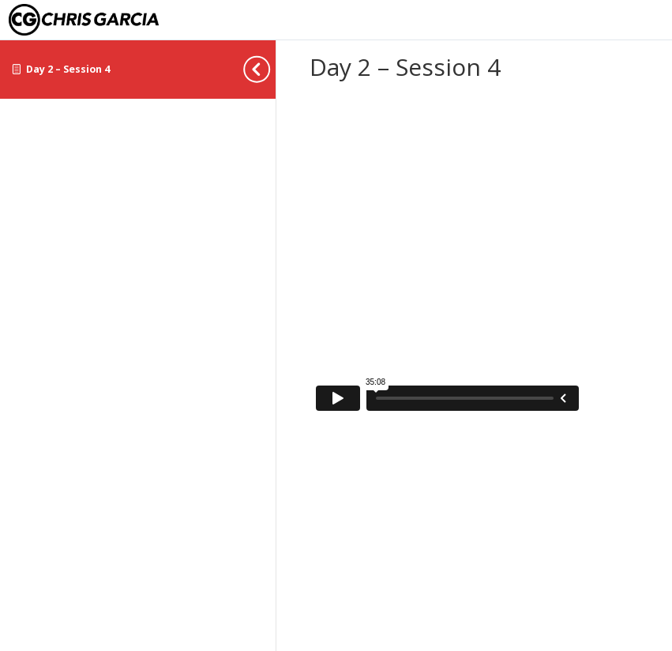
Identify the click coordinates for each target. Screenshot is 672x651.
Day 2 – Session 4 (68, 69)
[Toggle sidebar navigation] (271, 69)
